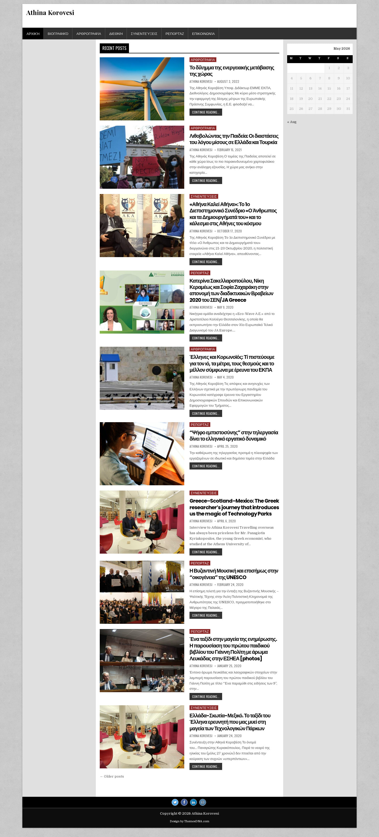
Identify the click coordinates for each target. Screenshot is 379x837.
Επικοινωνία (203, 33)
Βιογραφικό (58, 33)
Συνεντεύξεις (144, 33)
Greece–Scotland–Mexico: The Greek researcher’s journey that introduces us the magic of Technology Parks (229, 510)
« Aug (292, 122)
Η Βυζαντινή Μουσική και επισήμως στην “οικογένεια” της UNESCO (229, 580)
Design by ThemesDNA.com (189, 827)
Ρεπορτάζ (175, 33)
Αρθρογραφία (88, 33)
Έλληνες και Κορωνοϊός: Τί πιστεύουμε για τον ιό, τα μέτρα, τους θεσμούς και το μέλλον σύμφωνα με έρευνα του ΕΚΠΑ (233, 364)
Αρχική (33, 33)
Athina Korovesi (50, 12)
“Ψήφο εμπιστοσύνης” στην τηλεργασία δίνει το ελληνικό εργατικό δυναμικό (231, 439)
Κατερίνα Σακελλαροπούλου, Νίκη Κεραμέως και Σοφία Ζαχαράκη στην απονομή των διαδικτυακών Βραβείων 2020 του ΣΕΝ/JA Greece (233, 291)
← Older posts (112, 782)
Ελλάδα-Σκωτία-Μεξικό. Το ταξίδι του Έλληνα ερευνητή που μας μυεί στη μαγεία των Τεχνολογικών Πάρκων (231, 728)
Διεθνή (116, 33)
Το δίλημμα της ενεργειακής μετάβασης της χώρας (233, 71)
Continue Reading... (207, 112)
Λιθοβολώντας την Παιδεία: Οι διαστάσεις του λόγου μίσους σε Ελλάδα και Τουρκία (234, 142)
